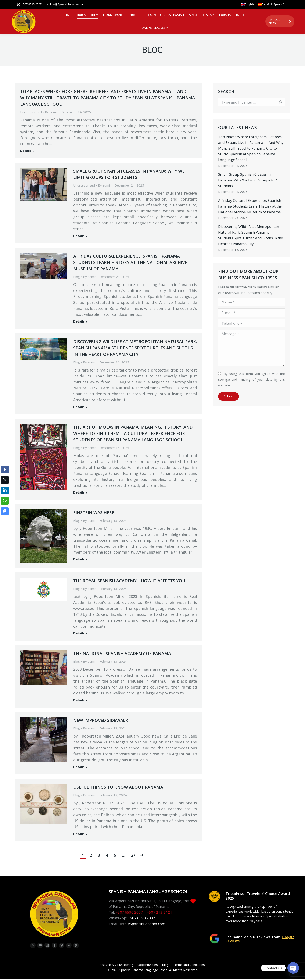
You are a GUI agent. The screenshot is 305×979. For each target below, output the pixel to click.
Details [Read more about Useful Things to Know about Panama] (79, 834)
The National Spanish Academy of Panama (122, 653)
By (51, 112)
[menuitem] (67, 15)
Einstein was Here (93, 512)
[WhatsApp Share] (5, 501)
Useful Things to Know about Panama (118, 787)
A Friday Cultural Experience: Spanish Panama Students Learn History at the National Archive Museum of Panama (130, 262)
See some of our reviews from (260, 939)
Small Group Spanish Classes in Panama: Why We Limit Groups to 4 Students (128, 174)
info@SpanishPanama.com (65, 4)
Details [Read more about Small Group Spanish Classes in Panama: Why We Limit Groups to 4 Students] (79, 236)
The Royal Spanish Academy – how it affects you (129, 580)
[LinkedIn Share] (5, 490)
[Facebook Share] (5, 469)
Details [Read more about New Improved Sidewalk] (79, 767)
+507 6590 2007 (129, 912)
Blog (76, 277)
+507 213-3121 (159, 912)
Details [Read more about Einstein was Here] (79, 559)
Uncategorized (31, 112)
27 (133, 855)
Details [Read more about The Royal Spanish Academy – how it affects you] (79, 633)
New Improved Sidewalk (100, 720)
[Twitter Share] (5, 480)
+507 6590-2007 (29, 4)
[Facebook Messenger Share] (5, 511)
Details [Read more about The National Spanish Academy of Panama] (79, 700)
